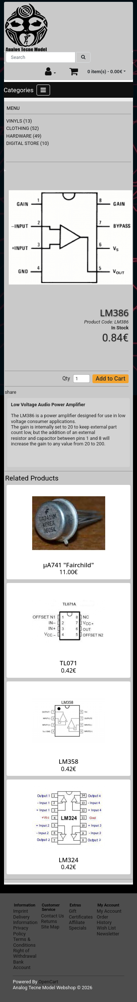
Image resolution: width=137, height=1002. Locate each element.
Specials (78, 928)
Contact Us (52, 916)
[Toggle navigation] (43, 90)
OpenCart (48, 981)
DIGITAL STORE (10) (27, 143)
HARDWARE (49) (23, 136)
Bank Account (21, 964)
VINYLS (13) (19, 121)
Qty (66, 378)
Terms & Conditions (24, 941)
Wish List (106, 928)
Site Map (50, 927)
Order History (104, 919)
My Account (109, 911)
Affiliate (77, 922)
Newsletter (108, 933)
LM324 (69, 860)
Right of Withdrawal (25, 953)
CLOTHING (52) (22, 128)
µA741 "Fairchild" (68, 565)
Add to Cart (110, 378)
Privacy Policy (20, 930)
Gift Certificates (81, 913)
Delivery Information (25, 919)
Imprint (20, 911)
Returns (49, 921)
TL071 (68, 663)
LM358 (69, 761)
